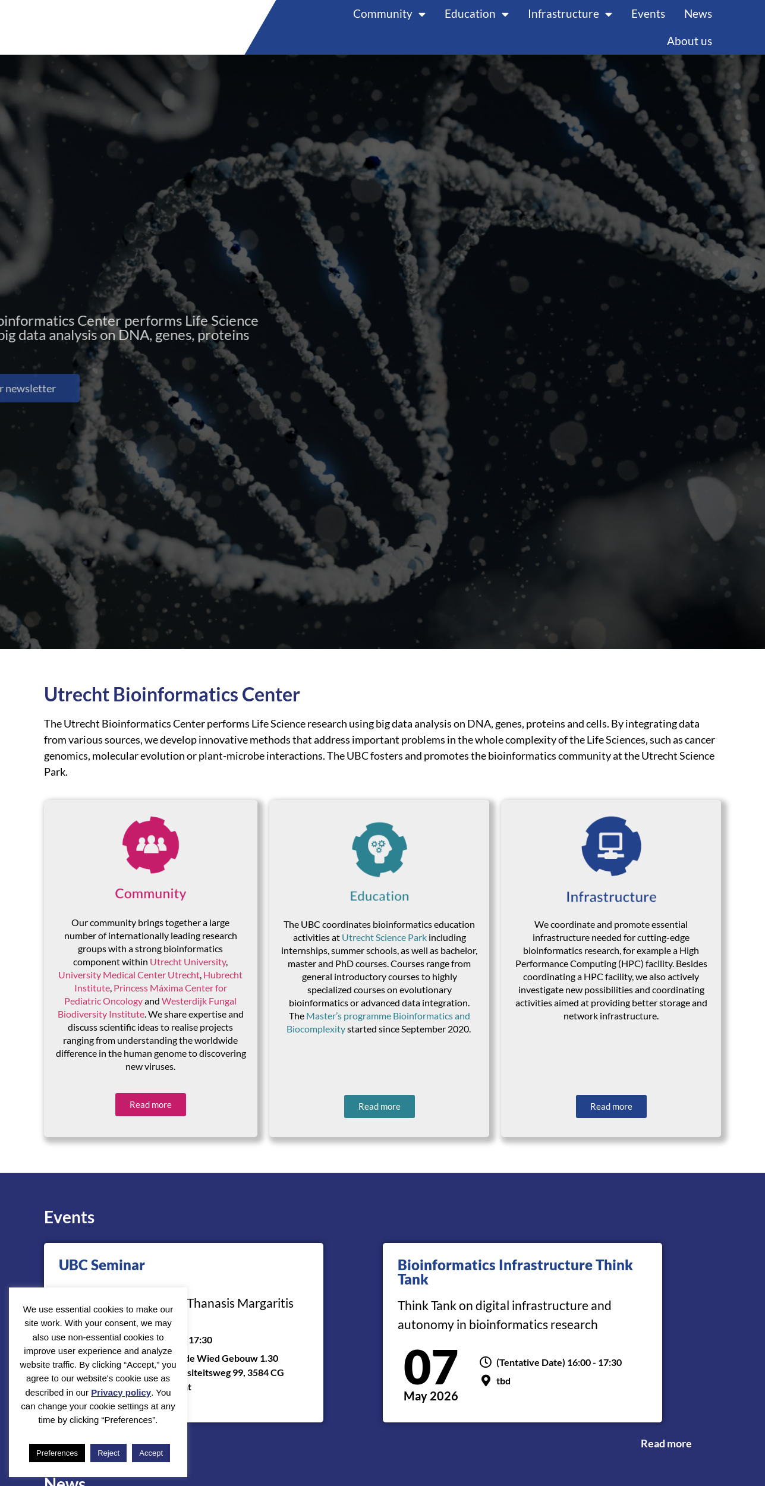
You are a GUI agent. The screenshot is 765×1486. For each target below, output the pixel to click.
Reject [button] (108, 1453)
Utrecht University (188, 975)
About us (689, 48)
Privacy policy (121, 1392)
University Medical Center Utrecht (129, 988)
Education (477, 20)
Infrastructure (570, 20)
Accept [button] (151, 1453)
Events (648, 20)
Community (389, 20)
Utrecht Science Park (384, 951)
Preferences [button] (57, 1453)
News (698, 20)
